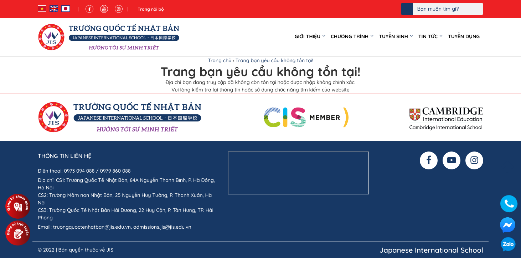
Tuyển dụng (464, 36)
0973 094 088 (79, 171)
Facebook (507, 225)
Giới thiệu (308, 36)
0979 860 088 (115, 171)
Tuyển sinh (393, 36)
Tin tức (428, 36)
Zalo (508, 245)
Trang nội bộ (151, 9)
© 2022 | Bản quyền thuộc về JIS (75, 250)
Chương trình (349, 36)
